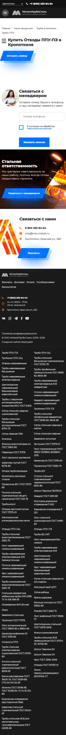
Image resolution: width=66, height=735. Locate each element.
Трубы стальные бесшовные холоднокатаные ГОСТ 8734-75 (14, 424)
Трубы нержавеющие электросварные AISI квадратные (45, 383)
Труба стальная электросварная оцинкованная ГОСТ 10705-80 (16, 652)
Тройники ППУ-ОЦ (12, 358)
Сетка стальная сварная (47, 433)
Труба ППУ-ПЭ (10, 352)
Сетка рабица (41, 592)
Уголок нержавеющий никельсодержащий (46, 394)
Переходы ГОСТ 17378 (13, 452)
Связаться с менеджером (24, 193)
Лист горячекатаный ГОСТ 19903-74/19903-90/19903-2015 (48, 452)
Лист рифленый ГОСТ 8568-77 (49, 617)
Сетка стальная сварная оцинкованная (15, 412)
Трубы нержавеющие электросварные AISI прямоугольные (13, 556)
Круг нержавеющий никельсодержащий (13, 575)
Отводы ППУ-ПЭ (43, 529)
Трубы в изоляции (46, 28)
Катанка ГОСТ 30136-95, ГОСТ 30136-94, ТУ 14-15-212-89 (16, 690)
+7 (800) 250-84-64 (41, 4)
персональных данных (39, 128)
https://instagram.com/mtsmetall (9, 318)
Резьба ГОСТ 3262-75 (45, 611)
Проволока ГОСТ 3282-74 (48, 465)
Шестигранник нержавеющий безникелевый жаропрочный (10, 389)
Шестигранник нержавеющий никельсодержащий (45, 558)
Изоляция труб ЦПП (45, 587)
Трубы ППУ (8, 32)
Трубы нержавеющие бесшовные (13, 370)
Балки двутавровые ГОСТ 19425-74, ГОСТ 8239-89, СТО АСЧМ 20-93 (16, 679)
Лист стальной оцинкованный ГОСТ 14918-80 (49, 520)
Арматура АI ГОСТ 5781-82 (48, 460)
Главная (6, 28)
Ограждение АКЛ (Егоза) (15, 604)
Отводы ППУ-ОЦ (11, 529)
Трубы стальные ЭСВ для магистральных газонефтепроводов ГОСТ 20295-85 (16, 723)
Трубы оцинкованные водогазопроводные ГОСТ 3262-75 (16, 584)
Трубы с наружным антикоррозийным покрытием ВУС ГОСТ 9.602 (17, 402)
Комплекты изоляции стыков (13, 478)
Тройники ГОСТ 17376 (13, 620)
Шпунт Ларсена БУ (44, 649)
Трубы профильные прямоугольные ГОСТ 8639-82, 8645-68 (49, 372)
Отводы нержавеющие (14, 363)
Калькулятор (9, 287)
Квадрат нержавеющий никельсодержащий (46, 402)
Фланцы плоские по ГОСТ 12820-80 (48, 604)
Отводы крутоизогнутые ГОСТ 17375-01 (15, 511)
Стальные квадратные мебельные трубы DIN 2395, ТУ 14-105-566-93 (17, 596)
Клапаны (6, 438)
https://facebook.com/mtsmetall (21, 318)
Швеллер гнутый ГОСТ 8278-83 (14, 464)
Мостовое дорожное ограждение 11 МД (45, 503)
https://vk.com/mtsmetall (3, 318)
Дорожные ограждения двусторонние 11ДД (15, 700)
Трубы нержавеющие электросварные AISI (45, 549)
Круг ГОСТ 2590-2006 (45, 659)
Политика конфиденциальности (19, 333)
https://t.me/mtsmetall (16, 318)
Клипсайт (27, 342)
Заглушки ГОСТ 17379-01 (47, 444)
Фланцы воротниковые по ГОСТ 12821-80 (16, 445)
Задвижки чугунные (45, 438)
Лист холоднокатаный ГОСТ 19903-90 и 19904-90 (15, 627)
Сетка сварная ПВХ (12, 433)
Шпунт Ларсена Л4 (44, 654)
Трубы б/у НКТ (42, 534)
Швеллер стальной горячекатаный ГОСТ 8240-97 (17, 710)
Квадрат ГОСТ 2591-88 (46, 496)
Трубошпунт (8, 504)
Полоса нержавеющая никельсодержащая (14, 567)
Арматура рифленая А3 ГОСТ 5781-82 (14, 635)
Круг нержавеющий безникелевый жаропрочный (45, 570)
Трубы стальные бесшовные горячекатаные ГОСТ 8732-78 (49, 360)
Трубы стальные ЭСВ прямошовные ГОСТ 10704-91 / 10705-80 (49, 640)
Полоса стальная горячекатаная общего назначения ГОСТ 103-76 (15, 495)
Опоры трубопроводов (14, 471)
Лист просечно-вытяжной (16, 457)
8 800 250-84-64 (35, 228)
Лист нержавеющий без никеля (47, 541)
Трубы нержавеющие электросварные (13, 378)
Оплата (30, 282)
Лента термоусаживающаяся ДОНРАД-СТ (46, 672)
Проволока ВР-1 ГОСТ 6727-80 (17, 486)
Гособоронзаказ (45, 282)
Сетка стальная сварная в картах (48, 427)
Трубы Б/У (39, 471)
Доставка (19, 282)
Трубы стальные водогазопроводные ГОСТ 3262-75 (16, 537)
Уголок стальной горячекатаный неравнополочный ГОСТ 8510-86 (47, 481)
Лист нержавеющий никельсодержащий (13, 547)
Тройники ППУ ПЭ (44, 408)
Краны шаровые (43, 597)
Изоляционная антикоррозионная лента (16, 519)
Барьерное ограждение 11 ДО (48, 511)
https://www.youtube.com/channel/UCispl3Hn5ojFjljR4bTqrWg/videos (27, 318)
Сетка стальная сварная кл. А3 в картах (49, 580)
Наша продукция (23, 28)
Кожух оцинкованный (46, 632)
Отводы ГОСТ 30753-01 (46, 665)
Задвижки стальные (13, 615)
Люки (5, 609)
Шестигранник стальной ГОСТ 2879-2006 (47, 626)
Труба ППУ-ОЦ (42, 352)
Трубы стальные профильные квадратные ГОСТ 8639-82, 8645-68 (48, 416)
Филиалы (34, 253)
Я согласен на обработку (41, 127)
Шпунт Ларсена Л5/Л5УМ (48, 490)
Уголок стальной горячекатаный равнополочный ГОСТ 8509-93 (14, 666)
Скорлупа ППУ (10, 642)
